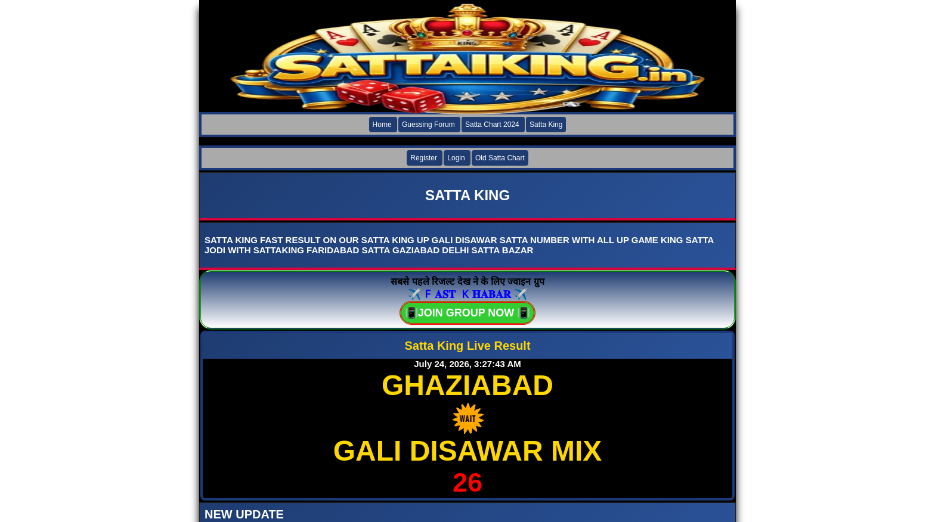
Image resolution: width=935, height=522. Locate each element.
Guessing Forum (428, 124)
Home (382, 124)
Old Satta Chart (500, 158)
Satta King (546, 124)
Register (423, 158)
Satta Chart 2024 (492, 124)
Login (456, 158)
